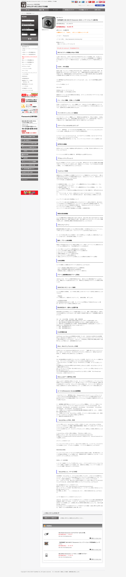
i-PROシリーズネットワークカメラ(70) (30, 49)
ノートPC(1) (25, 86)
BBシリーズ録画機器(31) (28, 62)
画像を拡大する (45, 29)
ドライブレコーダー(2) (27, 90)
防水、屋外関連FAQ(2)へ (65, 328)
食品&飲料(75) (25, 46)
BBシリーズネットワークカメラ (66, 44)
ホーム (23, 13)
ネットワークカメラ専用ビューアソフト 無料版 (69, 206)
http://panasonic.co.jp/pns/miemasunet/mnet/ (81, 486)
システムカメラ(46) (26, 68)
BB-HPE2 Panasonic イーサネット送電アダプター (73, 553)
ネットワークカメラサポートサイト (86, 138)
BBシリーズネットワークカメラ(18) (29, 57)
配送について (82, 5)
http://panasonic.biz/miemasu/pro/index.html (81, 434)
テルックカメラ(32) (26, 64)
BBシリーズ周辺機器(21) (28, 60)
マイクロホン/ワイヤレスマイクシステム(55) (29, 73)
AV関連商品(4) (25, 78)
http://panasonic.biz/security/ (74, 39)
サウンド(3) (25, 70)
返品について (90, 5)
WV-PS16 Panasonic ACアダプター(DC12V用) (72, 532)
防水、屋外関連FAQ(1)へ (65, 326)
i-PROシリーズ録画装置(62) (29, 54)
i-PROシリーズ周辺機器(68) (29, 52)
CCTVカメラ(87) (26, 66)
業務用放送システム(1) (27, 84)
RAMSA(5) (24, 76)
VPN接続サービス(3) (27, 88)
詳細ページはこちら (96, 538)
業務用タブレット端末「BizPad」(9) (27, 81)
